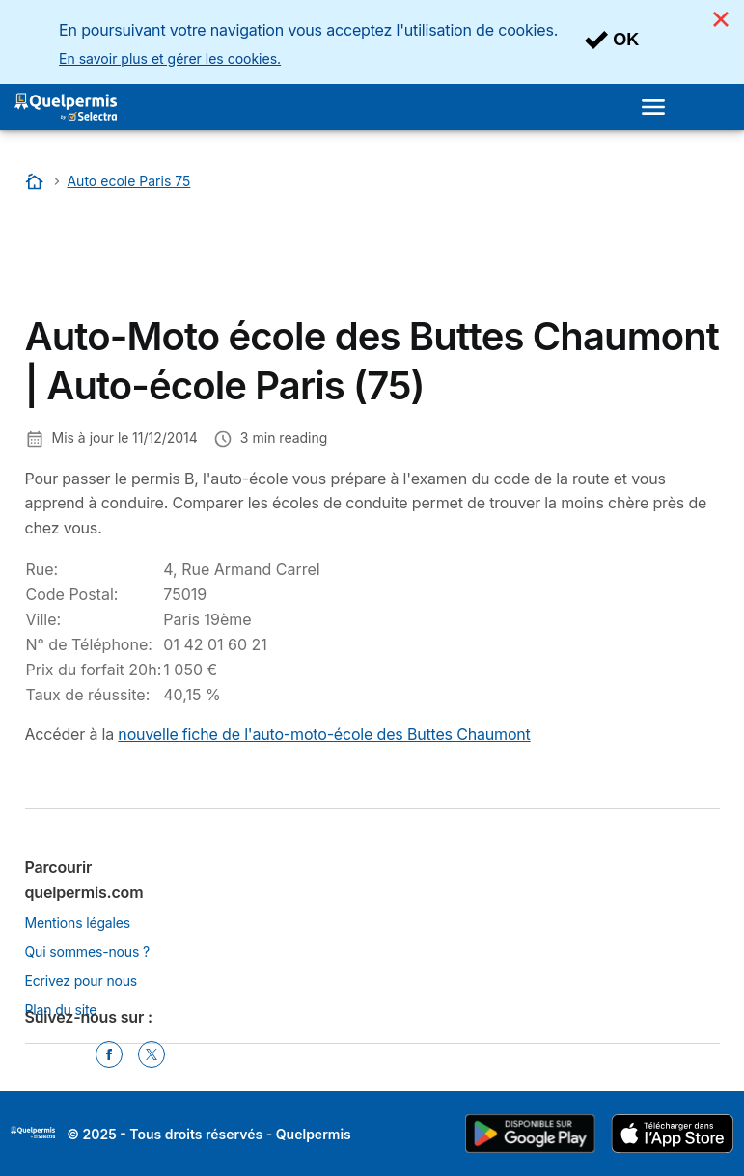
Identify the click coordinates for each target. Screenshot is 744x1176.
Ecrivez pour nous (81, 980)
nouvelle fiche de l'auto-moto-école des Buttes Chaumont (324, 734)
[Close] (721, 19)
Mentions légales (78, 923)
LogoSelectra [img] (33, 1132)
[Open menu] (653, 107)
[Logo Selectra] (65, 107)
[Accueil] (36, 181)
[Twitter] (151, 1054)
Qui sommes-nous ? (87, 952)
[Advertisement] (179, 257)
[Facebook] (109, 1054)
